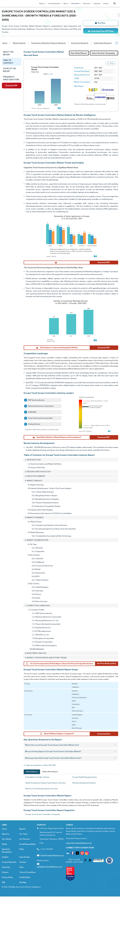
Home (4, 830)
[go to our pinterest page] (82, 854)
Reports (42, 3)
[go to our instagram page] (87, 854)
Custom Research (54, 3)
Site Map (22, 883)
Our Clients (6, 840)
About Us (5, 835)
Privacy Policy (7, 878)
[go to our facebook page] (73, 854)
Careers (5, 873)
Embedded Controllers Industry (37, 778)
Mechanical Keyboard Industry (84, 784)
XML (3, 883)
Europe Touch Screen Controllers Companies (43, 815)
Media (4, 845)
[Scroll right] (116, 43)
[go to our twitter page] (77, 854)
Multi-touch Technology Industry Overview (41, 789)
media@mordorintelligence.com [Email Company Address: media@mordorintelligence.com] (49, 867)
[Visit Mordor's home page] (16, 3)
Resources (87, 3)
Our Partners (24, 840)
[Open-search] (115, 3)
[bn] (100, 23)
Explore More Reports (50, 772)
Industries (97, 3)
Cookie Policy (24, 878)
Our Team (23, 835)
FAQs (21, 850)
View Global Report (78, 53)
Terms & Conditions (27, 873)
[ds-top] (100, 31)
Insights (5, 858)
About (65, 3)
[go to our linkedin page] (68, 854)
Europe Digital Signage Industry (84, 778)
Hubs (21, 868)
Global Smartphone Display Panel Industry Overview (45, 784)
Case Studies (24, 858)
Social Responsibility (27, 845)
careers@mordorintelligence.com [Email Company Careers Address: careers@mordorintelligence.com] (79, 844)
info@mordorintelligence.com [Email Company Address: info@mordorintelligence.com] (52, 856)
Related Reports (32, 772)
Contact (106, 3)
